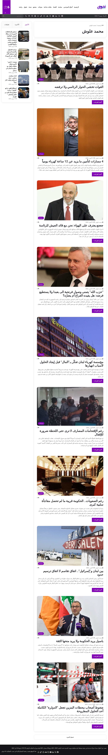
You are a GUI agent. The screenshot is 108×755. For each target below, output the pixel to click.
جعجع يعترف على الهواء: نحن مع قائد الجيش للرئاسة (71, 225)
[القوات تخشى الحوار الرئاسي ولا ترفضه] (70, 62)
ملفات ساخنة (47, 7)
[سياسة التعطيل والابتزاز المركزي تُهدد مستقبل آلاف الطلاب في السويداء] (23, 54)
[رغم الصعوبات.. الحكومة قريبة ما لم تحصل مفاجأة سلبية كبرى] (70, 476)
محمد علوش (99, 83)
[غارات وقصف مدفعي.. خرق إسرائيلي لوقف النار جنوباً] (23, 80)
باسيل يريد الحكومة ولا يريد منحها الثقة (79, 641)
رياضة (20, 7)
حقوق (25, 7)
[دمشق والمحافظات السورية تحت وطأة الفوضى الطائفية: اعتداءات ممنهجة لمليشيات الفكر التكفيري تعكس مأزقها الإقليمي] (23, 36)
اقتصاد (55, 7)
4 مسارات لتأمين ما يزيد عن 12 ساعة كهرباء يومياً (72, 161)
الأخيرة (17, 24)
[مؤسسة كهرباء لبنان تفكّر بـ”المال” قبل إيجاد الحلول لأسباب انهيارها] (70, 337)
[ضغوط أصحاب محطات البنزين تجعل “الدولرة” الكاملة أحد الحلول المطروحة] (70, 682)
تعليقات (6, 24)
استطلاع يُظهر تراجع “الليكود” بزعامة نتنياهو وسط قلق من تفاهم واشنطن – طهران (10, 93)
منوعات (40, 7)
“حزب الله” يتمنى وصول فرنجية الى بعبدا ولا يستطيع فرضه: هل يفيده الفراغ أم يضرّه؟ (71, 293)
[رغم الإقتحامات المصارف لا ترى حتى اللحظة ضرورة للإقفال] (70, 406)
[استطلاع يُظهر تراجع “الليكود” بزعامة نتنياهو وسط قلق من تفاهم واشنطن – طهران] (23, 93)
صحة (30, 7)
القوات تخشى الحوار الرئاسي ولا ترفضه (79, 87)
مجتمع (35, 7)
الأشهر (27, 24)
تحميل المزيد (70, 737)
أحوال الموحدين (68, 7)
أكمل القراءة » (97, 102)
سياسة (60, 7)
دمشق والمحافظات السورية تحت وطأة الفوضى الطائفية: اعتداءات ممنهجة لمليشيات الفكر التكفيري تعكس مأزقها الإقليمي (10, 38)
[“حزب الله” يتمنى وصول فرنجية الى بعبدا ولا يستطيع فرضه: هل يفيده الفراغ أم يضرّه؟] (70, 267)
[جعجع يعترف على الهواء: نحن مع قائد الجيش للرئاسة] (70, 200)
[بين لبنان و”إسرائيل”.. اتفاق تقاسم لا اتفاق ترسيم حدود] (70, 546)
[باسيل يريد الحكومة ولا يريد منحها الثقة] (70, 616)
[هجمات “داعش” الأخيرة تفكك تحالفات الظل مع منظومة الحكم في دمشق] (23, 66)
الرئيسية (76, 7)
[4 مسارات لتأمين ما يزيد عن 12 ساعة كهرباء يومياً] (70, 132)
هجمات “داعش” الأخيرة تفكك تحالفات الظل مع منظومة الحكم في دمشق (11, 67)
